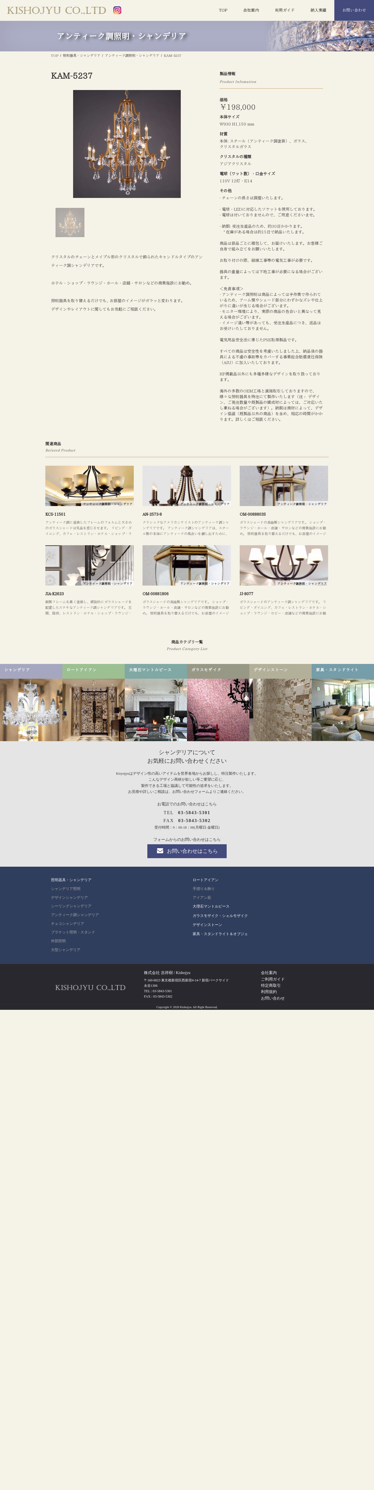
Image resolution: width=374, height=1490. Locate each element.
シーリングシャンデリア (71, 906)
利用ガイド (285, 10)
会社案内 (251, 10)
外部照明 (58, 941)
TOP (223, 10)
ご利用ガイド (273, 979)
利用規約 (269, 992)
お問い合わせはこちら (187, 851)
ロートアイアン (205, 880)
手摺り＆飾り (204, 889)
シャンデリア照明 (65, 889)
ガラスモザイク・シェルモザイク (220, 916)
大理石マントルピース (211, 906)
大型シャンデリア (65, 950)
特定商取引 (271, 985)
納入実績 (318, 10)
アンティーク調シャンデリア (75, 915)
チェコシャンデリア (67, 924)
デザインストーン (207, 925)
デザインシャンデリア (69, 898)
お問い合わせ (354, 10)
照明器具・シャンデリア (71, 880)
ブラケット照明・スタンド (73, 932)
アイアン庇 (202, 898)
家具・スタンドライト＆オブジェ (220, 934)
